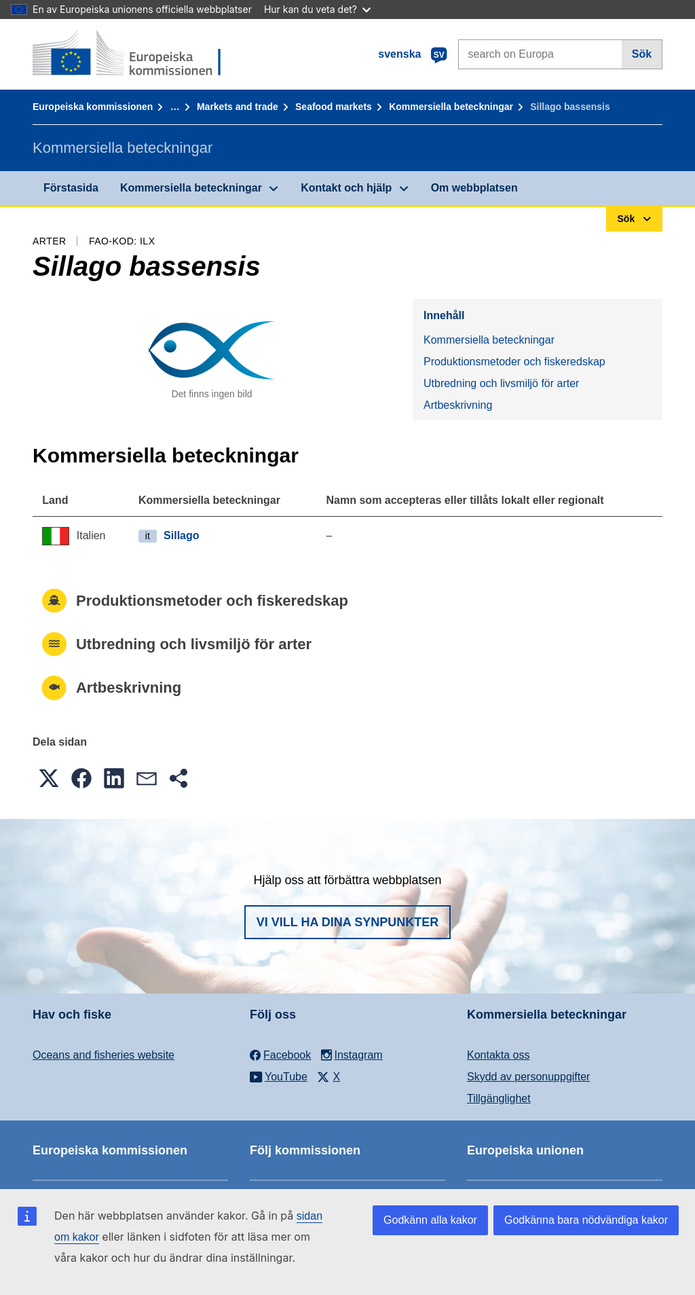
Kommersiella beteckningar (451, 106)
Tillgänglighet (499, 1098)
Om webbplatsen (474, 188)
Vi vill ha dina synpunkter (347, 922)
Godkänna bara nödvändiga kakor (586, 1220)
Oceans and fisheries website (103, 1055)
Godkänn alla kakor (430, 1220)
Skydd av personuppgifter (528, 1076)
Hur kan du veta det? (317, 9)
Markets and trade (237, 106)
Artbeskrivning (458, 405)
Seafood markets (333, 106)
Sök (642, 54)
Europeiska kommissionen (93, 106)
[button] (48, 778)
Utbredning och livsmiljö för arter (501, 383)
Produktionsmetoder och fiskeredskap (514, 361)
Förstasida (70, 188)
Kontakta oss (498, 1055)
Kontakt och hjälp (346, 188)
